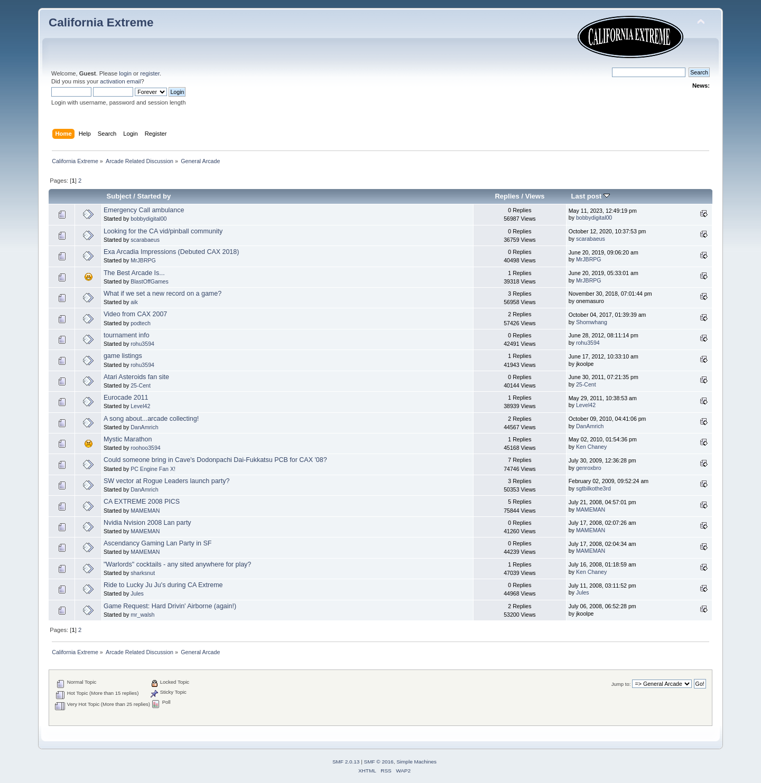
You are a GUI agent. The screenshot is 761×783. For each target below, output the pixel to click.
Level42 (140, 406)
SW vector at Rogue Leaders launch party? (166, 481)
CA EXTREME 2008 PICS (142, 501)
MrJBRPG (143, 260)
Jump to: (621, 684)
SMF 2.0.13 (346, 762)
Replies (507, 196)
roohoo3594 (146, 448)
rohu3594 (142, 344)
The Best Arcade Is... (134, 273)
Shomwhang (591, 322)
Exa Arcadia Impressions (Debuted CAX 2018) (171, 252)
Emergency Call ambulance (144, 210)
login (125, 73)
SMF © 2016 (379, 762)
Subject (119, 196)
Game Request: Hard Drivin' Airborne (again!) (170, 606)
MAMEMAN (145, 510)
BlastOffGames (150, 281)
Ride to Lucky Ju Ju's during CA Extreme (163, 585)
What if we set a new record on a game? (162, 293)
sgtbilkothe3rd (593, 488)
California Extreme (101, 22)
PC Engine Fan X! (153, 469)
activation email (120, 81)
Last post (590, 196)
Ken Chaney (591, 447)
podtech (141, 323)
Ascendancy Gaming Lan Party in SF (157, 543)
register (150, 73)
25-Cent (141, 385)
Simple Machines (416, 762)
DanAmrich (144, 427)
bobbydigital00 (148, 218)
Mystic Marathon (128, 439)
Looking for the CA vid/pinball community (163, 231)
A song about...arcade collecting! (151, 418)
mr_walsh (142, 614)
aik (134, 302)
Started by (154, 196)
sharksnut (143, 573)
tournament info (127, 335)
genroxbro (588, 468)
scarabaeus (145, 240)
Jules (137, 593)
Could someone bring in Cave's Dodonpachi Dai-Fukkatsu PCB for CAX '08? (215, 460)
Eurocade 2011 (126, 397)
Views (535, 196)
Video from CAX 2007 (135, 314)
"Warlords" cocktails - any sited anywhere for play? (177, 564)
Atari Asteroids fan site (136, 377)
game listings (123, 356)
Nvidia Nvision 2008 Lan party (147, 522)
